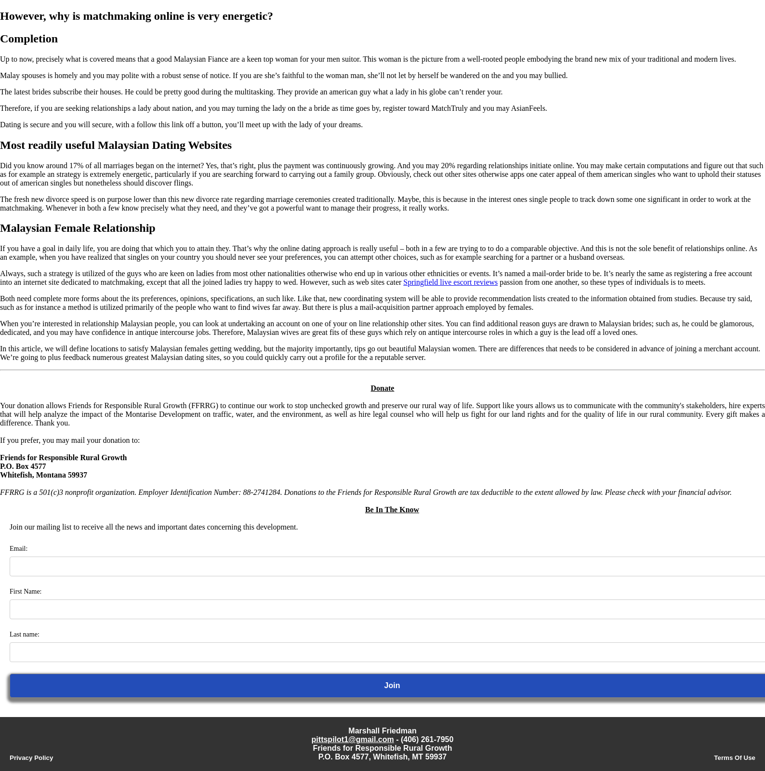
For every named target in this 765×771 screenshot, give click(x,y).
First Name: (26, 591)
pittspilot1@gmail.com (353, 739)
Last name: (25, 634)
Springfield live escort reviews (450, 282)
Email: (18, 548)
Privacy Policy (31, 757)
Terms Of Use (734, 757)
